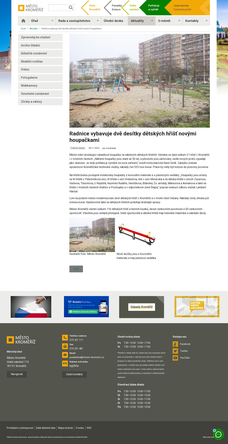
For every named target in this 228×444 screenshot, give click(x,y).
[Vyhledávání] (61, 7)
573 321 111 (76, 339)
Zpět (76, 268)
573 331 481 (76, 348)
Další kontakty (74, 374)
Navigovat (17, 374)
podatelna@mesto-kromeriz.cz (87, 357)
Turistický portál (185, 7)
